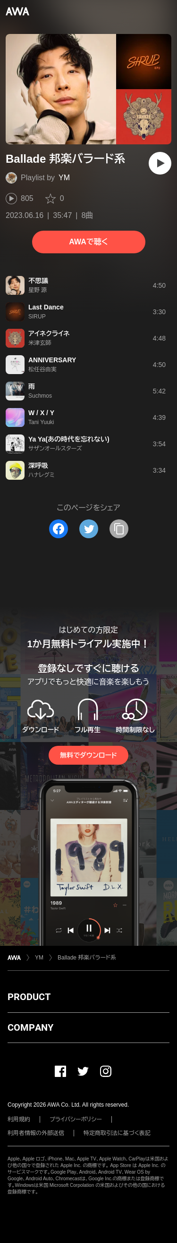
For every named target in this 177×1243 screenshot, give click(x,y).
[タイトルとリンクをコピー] (119, 528)
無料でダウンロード (88, 755)
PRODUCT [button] (29, 996)
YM (64, 178)
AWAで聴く (88, 242)
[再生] (160, 163)
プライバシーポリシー (76, 1119)
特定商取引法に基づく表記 (117, 1133)
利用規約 (19, 1119)
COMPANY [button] (30, 1027)
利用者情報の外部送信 (36, 1133)
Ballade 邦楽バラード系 (87, 957)
